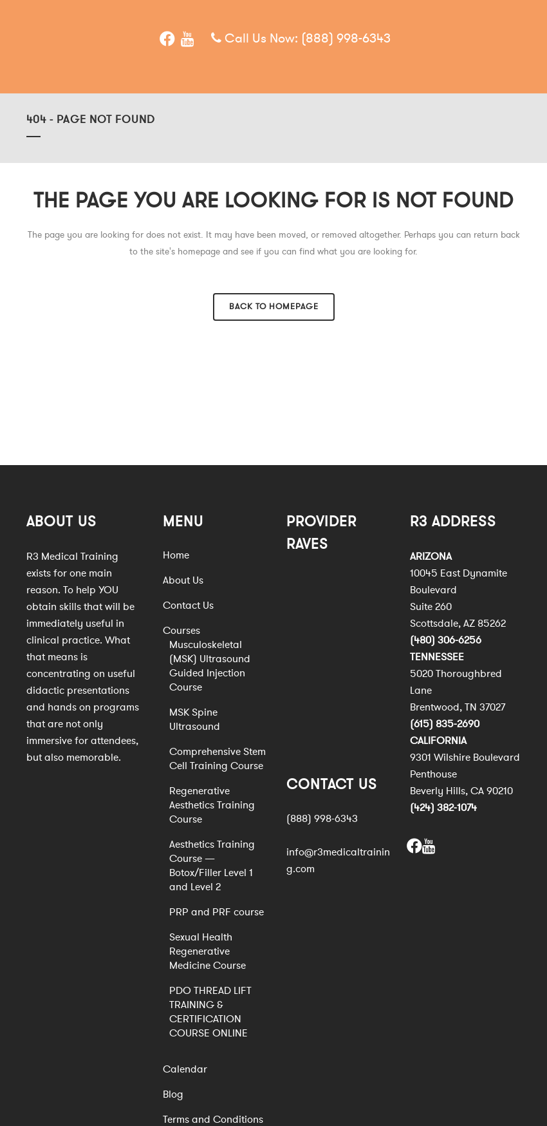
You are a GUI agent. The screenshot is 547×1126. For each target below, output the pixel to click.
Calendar (185, 1069)
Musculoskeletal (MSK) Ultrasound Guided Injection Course (209, 666)
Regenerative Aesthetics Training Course (212, 805)
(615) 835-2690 (444, 724)
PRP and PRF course (216, 912)
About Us (183, 580)
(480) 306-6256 (445, 640)
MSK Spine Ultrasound (194, 719)
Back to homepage (274, 306)
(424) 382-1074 (443, 808)
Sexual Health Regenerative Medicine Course (207, 951)
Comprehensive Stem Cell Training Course (217, 759)
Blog (173, 1094)
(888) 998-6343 (346, 38)
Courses (181, 631)
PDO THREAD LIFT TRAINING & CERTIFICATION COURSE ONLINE (210, 1012)
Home (176, 555)
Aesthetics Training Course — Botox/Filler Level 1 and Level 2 (212, 865)
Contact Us (188, 605)
